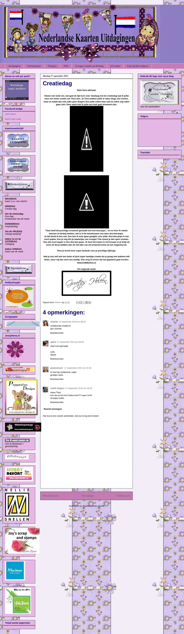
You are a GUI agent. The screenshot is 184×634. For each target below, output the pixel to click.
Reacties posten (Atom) (93, 506)
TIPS (65, 66)
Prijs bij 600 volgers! (137, 66)
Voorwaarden (34, 66)
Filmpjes (52, 66)
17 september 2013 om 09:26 (70, 342)
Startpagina (14, 66)
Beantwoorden (57, 333)
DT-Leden (115, 66)
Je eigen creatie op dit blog (89, 66)
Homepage (88, 495)
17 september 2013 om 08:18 (72, 322)
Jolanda (54, 322)
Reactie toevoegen (53, 409)
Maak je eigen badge (13, 119)
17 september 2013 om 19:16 (77, 368)
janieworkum (56, 368)
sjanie (53, 342)
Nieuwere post (51, 495)
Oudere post (123, 495)
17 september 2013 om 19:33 (78, 388)
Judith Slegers (57, 388)
